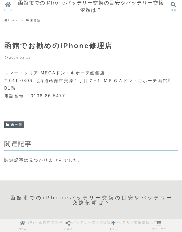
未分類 (14, 124)
